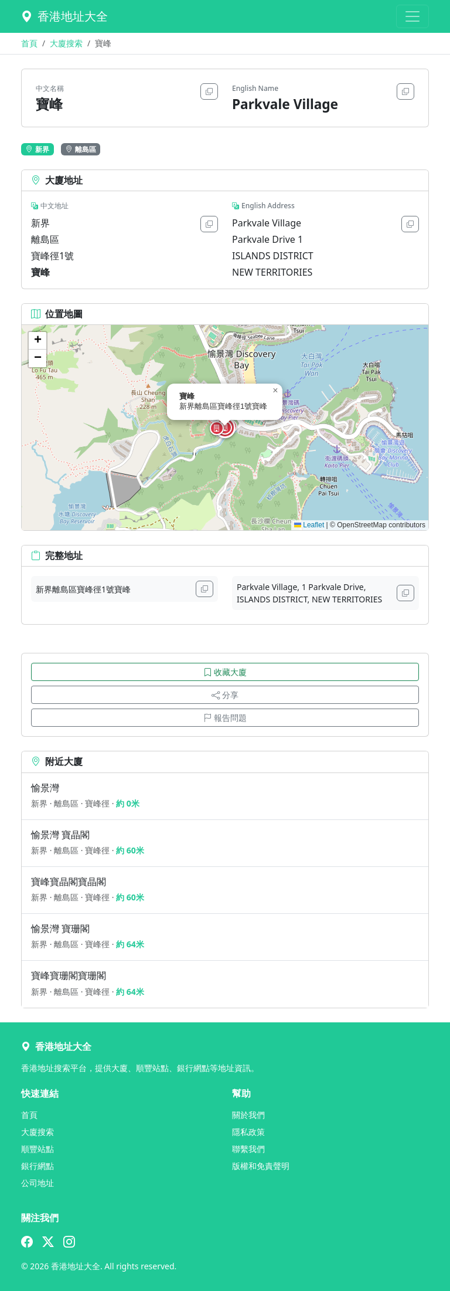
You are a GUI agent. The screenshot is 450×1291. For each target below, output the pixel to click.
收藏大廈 (225, 671)
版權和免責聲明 (260, 1165)
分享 (225, 694)
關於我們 (248, 1114)
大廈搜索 (66, 43)
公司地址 (37, 1182)
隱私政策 (248, 1131)
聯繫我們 (248, 1148)
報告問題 (225, 717)
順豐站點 (37, 1148)
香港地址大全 (64, 16)
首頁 (29, 43)
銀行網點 (37, 1165)
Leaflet (309, 525)
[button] (225, 428)
